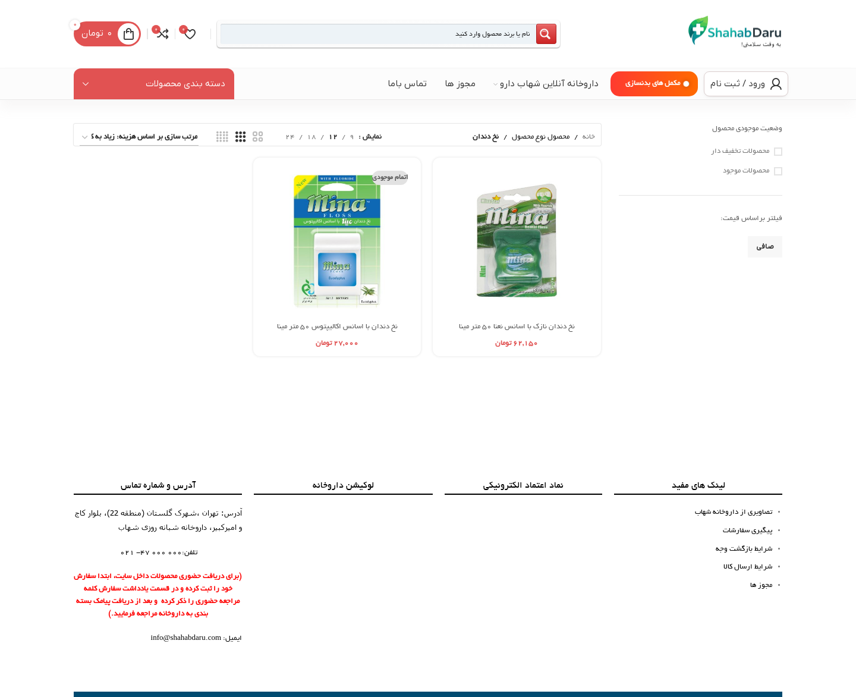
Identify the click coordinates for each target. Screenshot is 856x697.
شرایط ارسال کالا (747, 567)
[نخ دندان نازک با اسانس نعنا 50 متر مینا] (516, 241)
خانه (589, 137)
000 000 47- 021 (151, 553)
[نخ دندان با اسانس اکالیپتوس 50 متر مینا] (337, 241)
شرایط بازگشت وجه (744, 549)
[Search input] (378, 34)
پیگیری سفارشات (747, 531)
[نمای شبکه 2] (258, 137)
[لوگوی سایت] (734, 35)
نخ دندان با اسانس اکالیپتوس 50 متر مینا (337, 327)
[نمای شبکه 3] (240, 137)
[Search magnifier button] (546, 34)
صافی (765, 247)
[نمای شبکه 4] (222, 137)
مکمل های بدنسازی (652, 83)
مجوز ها (761, 585)
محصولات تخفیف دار (740, 151)
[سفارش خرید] (139, 138)
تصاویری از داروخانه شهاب (733, 512)
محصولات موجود (746, 171)
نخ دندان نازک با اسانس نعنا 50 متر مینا (517, 327)
